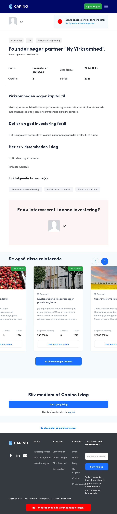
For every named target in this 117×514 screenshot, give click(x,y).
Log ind (71, 411)
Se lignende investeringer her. (80, 22)
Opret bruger (93, 6)
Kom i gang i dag (59, 404)
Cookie (75, 478)
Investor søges (41, 463)
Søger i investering (45, 330)
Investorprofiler (42, 451)
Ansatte (7, 330)
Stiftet (19, 330)
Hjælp (75, 457)
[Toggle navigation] (106, 6)
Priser (75, 451)
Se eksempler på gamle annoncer (58, 427)
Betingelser (59, 469)
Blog (74, 463)
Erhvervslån (59, 451)
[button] (95, 261)
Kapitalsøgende (42, 457)
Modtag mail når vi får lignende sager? (58, 507)
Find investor (59, 463)
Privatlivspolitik (80, 484)
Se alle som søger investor (58, 361)
